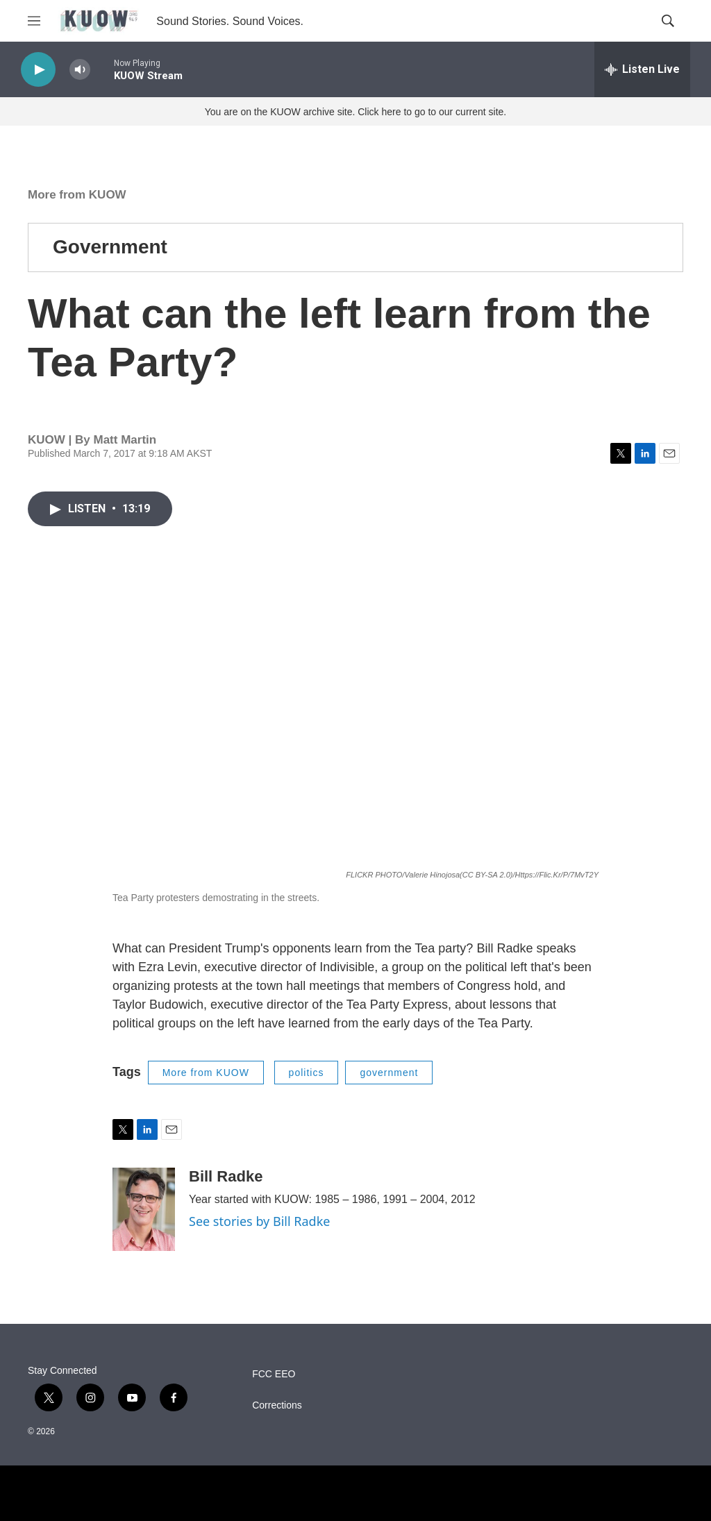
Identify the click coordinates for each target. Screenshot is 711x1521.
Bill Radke (225, 1176)
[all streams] (642, 69)
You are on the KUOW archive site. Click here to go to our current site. (355, 111)
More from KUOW (77, 194)
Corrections (277, 1405)
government (389, 1072)
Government (110, 247)
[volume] (80, 69)
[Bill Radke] (143, 1209)
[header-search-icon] (668, 21)
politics (306, 1072)
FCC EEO (273, 1374)
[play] (38, 70)
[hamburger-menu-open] (34, 21)
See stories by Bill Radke (259, 1221)
